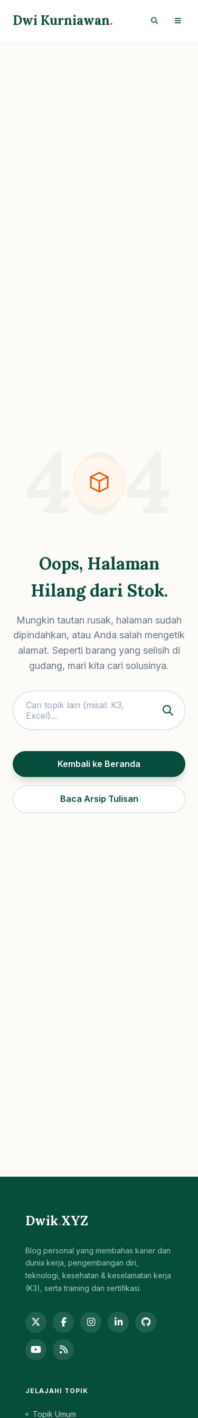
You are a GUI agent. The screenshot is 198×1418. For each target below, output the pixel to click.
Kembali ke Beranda (99, 763)
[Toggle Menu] (178, 21)
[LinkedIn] (118, 1322)
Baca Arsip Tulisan (99, 798)
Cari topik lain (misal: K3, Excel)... (102, 710)
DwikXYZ (56, 1221)
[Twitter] (35, 1322)
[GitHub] (145, 1322)
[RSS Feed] (63, 1349)
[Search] (154, 21)
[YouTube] (35, 1349)
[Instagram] (90, 1322)
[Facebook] (63, 1322)
